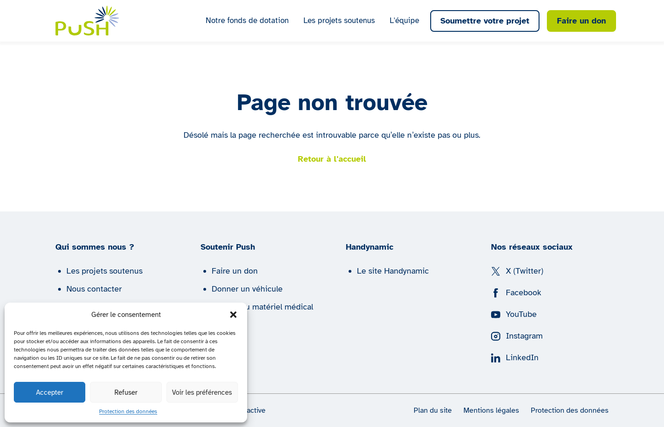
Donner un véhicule (247, 289)
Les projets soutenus (339, 20)
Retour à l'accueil (332, 159)
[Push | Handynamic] (87, 20)
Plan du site (433, 410)
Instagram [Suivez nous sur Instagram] (517, 336)
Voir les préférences (202, 392)
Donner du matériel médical (262, 307)
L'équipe (404, 20)
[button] (233, 314)
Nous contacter (94, 289)
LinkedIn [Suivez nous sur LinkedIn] (515, 357)
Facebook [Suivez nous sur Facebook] (516, 292)
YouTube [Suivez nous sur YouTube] (514, 314)
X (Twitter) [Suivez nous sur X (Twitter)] (517, 271)
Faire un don (581, 21)
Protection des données (128, 411)
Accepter (49, 392)
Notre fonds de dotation (247, 20)
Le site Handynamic (393, 271)
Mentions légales (491, 410)
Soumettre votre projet (484, 21)
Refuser (125, 392)
